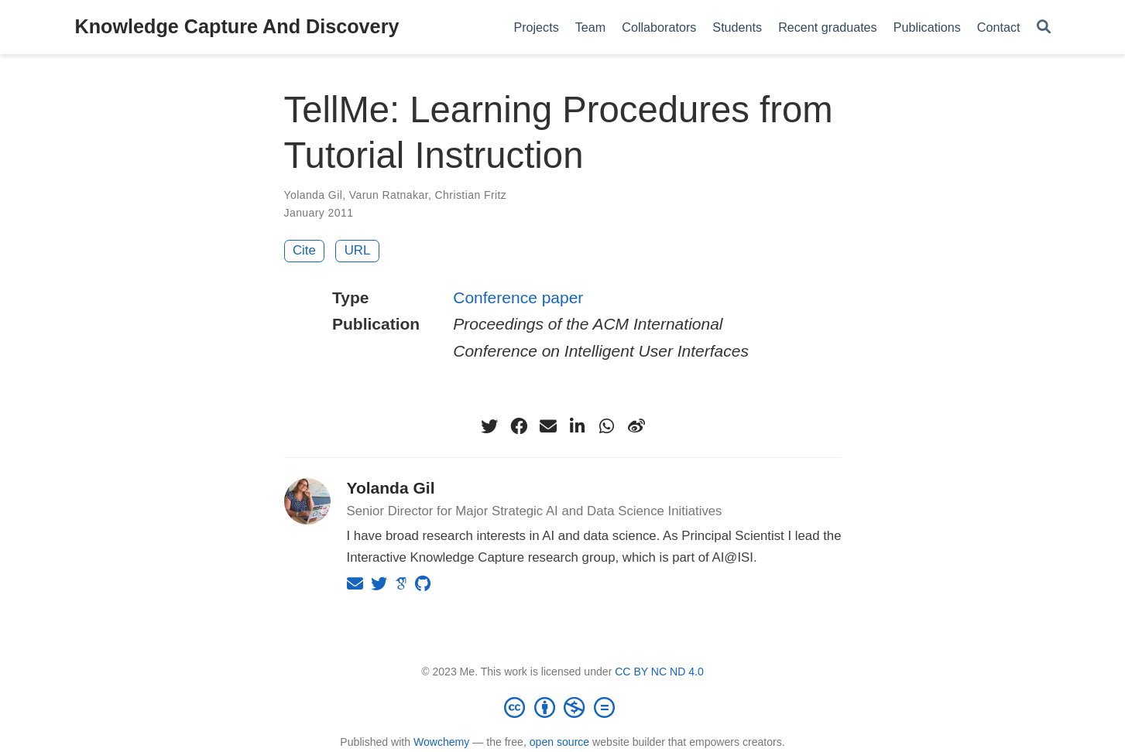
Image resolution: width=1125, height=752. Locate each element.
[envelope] (548, 426)
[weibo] (636, 426)
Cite (304, 250)
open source (559, 742)
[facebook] (518, 426)
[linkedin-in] (577, 426)
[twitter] (489, 426)
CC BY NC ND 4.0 (659, 671)
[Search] (1044, 27)
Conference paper (518, 297)
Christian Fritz (471, 195)
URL (358, 250)
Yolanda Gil (313, 195)
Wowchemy (441, 742)
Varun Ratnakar (388, 195)
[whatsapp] (607, 426)
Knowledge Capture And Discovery (237, 26)
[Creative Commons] (563, 707)
